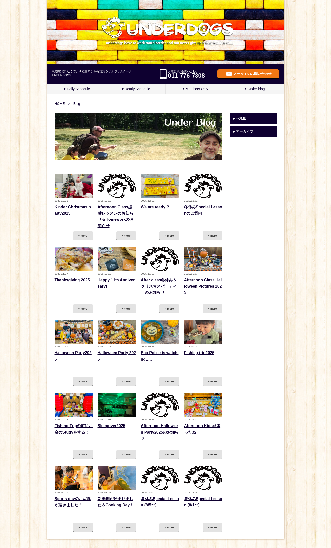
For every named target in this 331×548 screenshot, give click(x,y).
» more (82, 235)
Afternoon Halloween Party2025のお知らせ (160, 432)
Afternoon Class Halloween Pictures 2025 (203, 286)
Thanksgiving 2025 (72, 280)
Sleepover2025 (111, 426)
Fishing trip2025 (199, 353)
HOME (60, 104)
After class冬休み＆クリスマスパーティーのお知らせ (159, 286)
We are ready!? (155, 207)
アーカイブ (244, 131)
